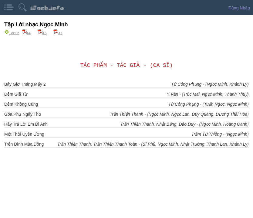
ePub (11, 33)
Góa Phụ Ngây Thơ (22, 113)
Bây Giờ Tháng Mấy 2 (25, 83)
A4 (26, 33)
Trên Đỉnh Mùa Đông (24, 143)
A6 (57, 33)
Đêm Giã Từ (15, 93)
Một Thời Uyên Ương (24, 133)
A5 (42, 33)
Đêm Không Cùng (21, 103)
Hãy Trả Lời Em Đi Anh (26, 123)
